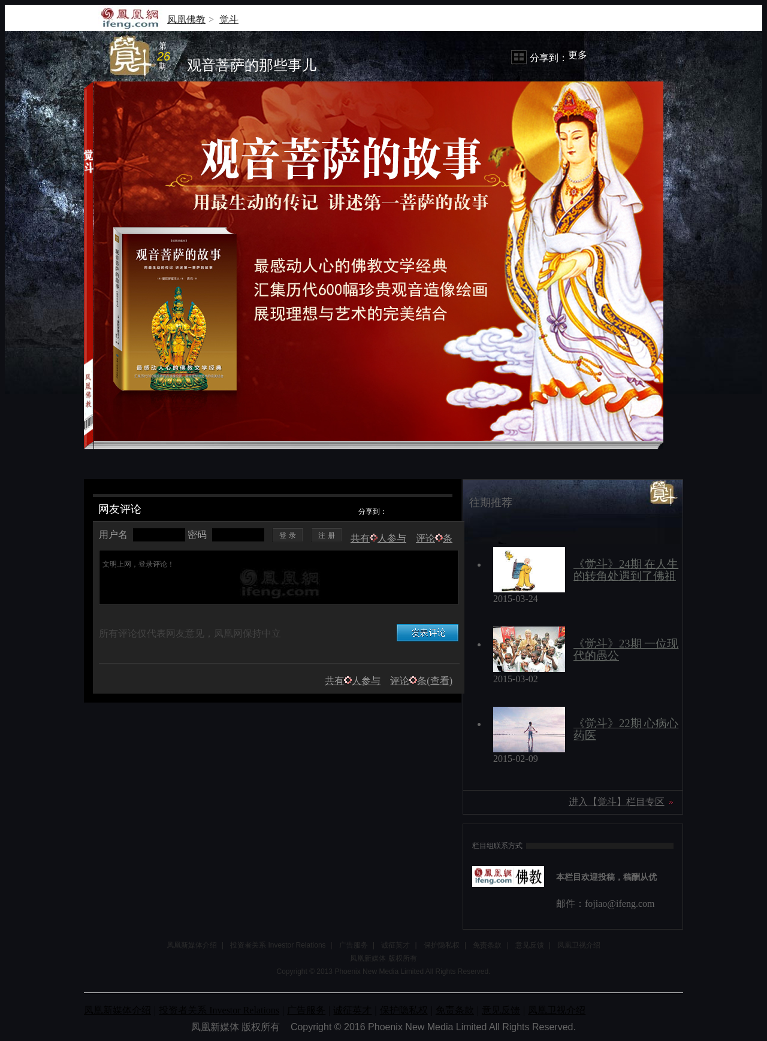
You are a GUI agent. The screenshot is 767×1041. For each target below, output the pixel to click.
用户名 (113, 534)
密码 (197, 534)
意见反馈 (529, 945)
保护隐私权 (442, 945)
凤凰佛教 (186, 19)
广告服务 (353, 945)
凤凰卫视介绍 (578, 945)
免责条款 (487, 945)
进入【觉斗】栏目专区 (617, 802)
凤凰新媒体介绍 (192, 945)
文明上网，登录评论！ (280, 582)
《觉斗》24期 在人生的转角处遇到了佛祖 (625, 570)
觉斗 (228, 19)
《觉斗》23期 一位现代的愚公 (625, 649)
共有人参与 (378, 538)
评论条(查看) (421, 681)
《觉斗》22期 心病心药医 (625, 729)
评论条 (434, 538)
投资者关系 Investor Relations (277, 945)
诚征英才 (395, 945)
